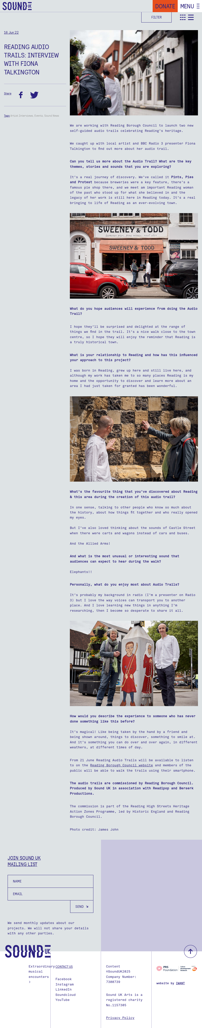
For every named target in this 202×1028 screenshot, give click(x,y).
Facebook (63, 979)
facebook (21, 95)
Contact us (64, 966)
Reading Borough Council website (121, 765)
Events (38, 115)
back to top (190, 951)
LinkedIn (63, 989)
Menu (187, 6)
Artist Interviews (21, 115)
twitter (34, 95)
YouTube (62, 1000)
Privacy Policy (120, 1018)
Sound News (51, 115)
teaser (183, 17)
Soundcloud (65, 995)
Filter (156, 17)
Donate (165, 6)
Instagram (64, 984)
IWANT (180, 983)
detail (191, 17)
